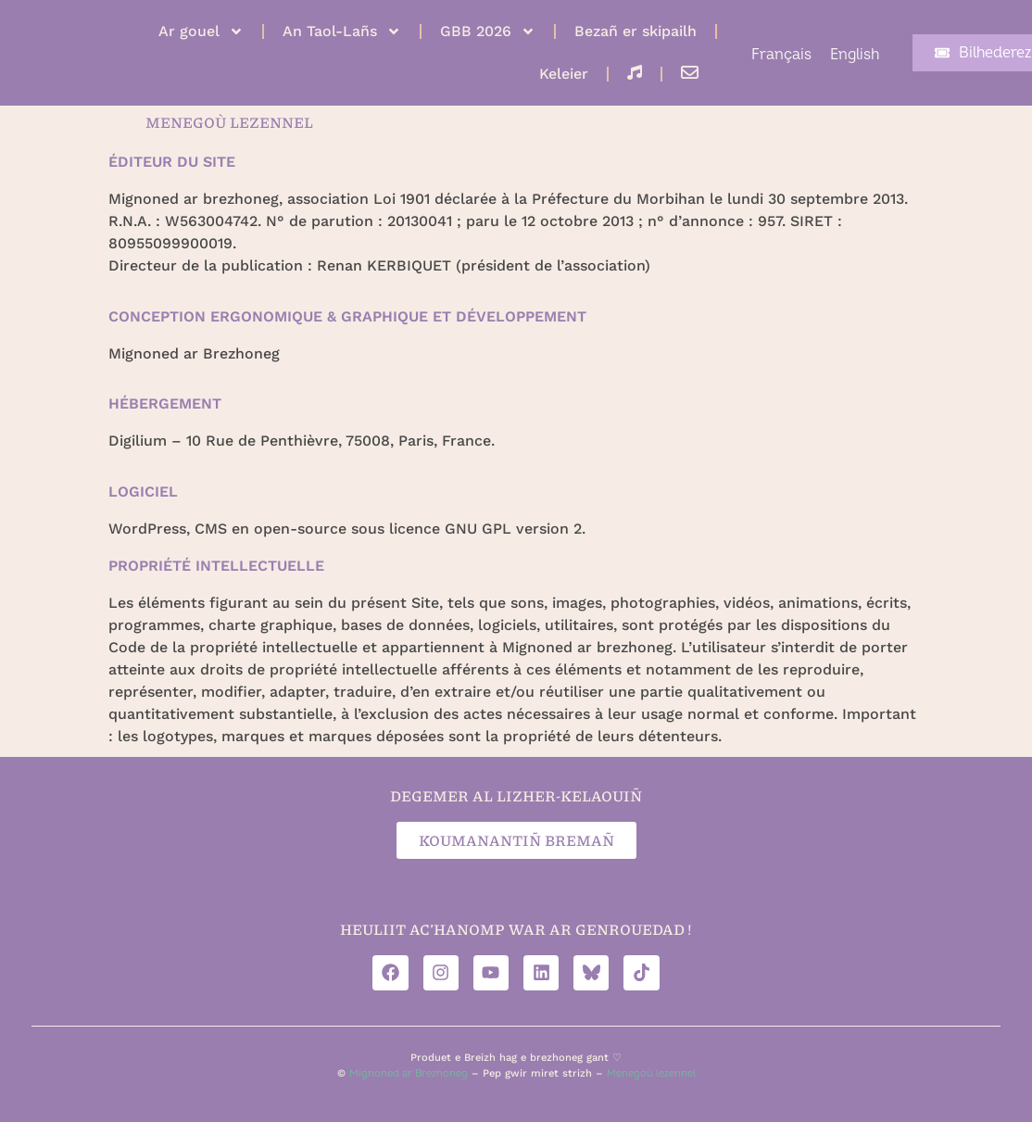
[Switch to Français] (781, 55)
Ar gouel (201, 31)
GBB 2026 (487, 31)
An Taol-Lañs (342, 31)
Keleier (563, 73)
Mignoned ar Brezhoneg (408, 1074)
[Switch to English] (854, 55)
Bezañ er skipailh (635, 31)
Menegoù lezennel (651, 1074)
